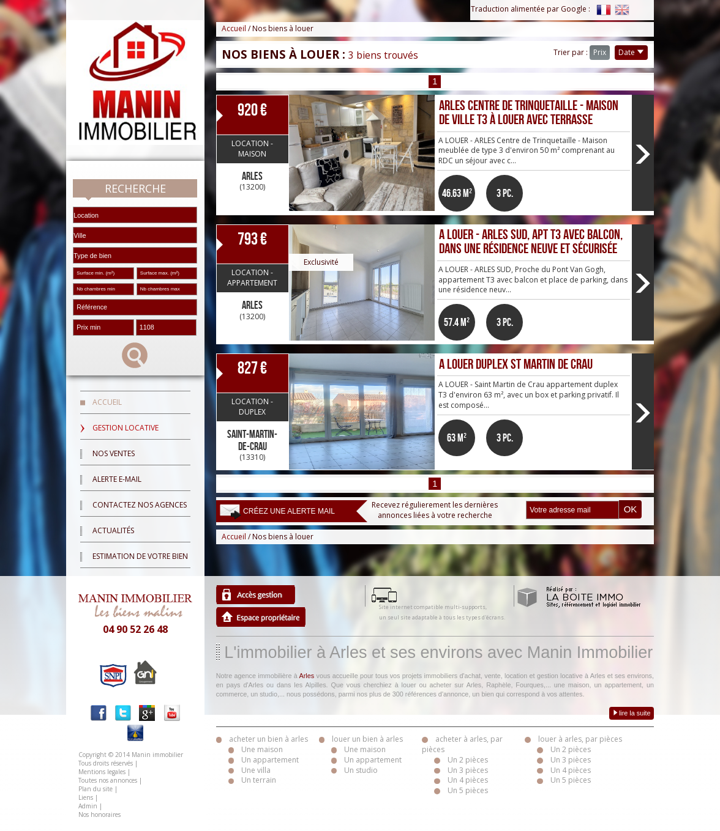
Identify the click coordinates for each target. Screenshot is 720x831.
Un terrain (258, 780)
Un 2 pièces (468, 760)
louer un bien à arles (367, 739)
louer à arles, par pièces (580, 739)
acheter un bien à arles (268, 739)
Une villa (256, 770)
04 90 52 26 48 (135, 629)
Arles (307, 675)
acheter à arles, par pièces (462, 744)
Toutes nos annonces (107, 780)
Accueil (107, 402)
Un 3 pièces (468, 770)
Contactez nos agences (139, 505)
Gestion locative (125, 428)
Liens (85, 797)
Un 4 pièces (468, 780)
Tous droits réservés (105, 763)
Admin (87, 806)
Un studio (361, 770)
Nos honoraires (99, 814)
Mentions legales (102, 771)
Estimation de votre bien (140, 556)
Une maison (262, 749)
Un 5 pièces (468, 790)
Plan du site (95, 789)
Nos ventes (113, 453)
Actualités (113, 530)
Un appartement (270, 760)
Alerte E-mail (116, 479)
